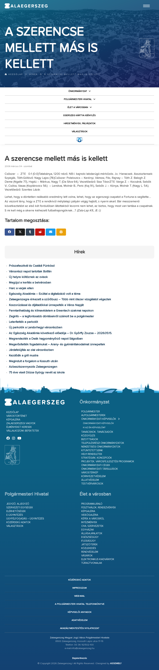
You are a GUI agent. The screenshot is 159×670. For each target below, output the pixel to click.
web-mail (79, 596)
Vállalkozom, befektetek (22, 431)
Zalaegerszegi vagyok (21, 423)
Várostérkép (89, 472)
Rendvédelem (89, 552)
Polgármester (90, 411)
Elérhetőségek (16, 511)
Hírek (33, 74)
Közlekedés (88, 548)
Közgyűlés (88, 435)
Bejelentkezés (79, 658)
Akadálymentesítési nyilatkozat (79, 628)
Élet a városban (78, 107)
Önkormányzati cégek (95, 465)
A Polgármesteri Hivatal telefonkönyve (79, 604)
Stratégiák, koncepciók (96, 458)
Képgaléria (13, 419)
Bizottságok (89, 439)
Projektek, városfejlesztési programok (107, 461)
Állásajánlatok (91, 533)
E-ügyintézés (14, 515)
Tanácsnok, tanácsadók (97, 432)
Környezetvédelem (93, 476)
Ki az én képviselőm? (94, 428)
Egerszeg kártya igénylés (79, 115)
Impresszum (79, 588)
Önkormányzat (77, 91)
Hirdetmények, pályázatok (80, 123)
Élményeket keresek (19, 427)
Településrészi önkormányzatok (102, 443)
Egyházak (87, 530)
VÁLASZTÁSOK (79, 131)
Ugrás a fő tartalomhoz (146, 1)
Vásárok (87, 555)
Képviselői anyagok (79, 612)
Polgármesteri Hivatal (78, 99)
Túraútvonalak (91, 563)
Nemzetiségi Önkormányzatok (100, 446)
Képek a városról (92, 518)
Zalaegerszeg (26, 5)
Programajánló (91, 504)
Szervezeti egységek (19, 507)
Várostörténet (16, 416)
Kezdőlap (14, 74)
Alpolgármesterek (93, 415)
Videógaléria (89, 515)
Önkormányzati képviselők (98, 419)
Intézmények (89, 522)
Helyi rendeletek (91, 454)
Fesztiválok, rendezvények (98, 507)
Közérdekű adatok (18, 522)
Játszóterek (89, 544)
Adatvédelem (79, 620)
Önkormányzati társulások (99, 469)
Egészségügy (90, 537)
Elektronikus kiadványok (97, 559)
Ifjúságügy (88, 541)
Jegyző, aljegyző (17, 504)
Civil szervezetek (92, 526)
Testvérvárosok (92, 483)
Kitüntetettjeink (92, 450)
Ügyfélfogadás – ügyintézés (25, 518)
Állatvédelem (90, 480)
